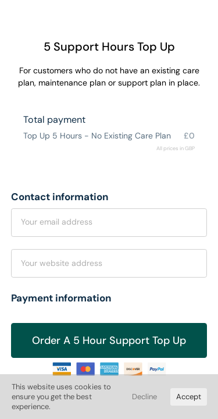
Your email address (56, 221)
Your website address (61, 263)
